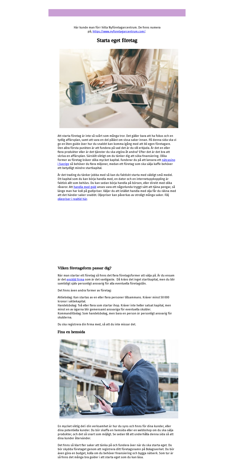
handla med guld (84, 187)
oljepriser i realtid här (72, 199)
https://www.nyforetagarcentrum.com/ (119, 31)
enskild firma (75, 279)
